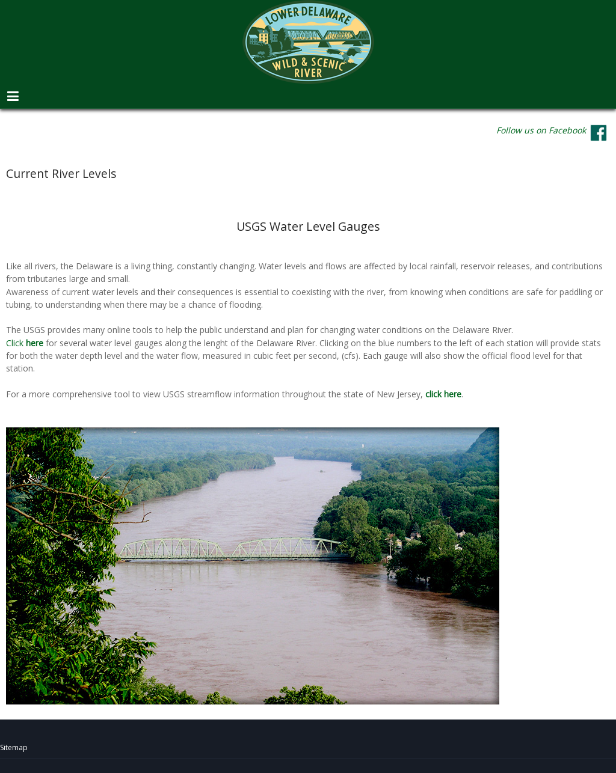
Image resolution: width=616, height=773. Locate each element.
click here (443, 394)
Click (26, 343)
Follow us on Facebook (541, 130)
